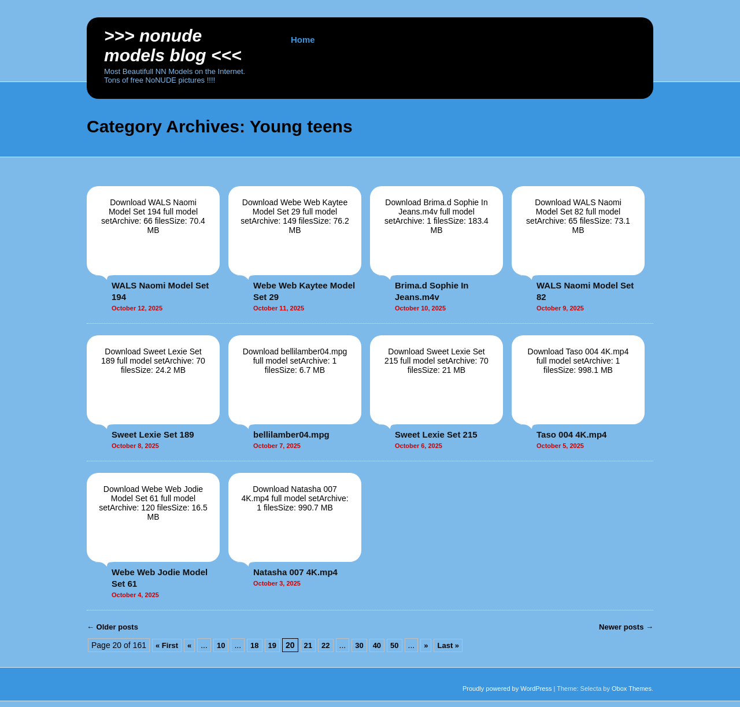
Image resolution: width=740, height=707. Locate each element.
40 (377, 645)
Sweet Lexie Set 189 (153, 434)
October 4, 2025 (135, 594)
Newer (626, 627)
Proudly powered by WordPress (507, 688)
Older (112, 627)
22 (325, 645)
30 (359, 645)
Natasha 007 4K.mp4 (295, 572)
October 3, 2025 (277, 583)
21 (308, 645)
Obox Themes (632, 688)
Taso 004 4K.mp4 (571, 434)
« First (167, 645)
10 (221, 645)
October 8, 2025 (135, 445)
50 (394, 645)
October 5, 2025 (560, 445)
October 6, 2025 (418, 445)
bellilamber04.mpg (291, 434)
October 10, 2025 (420, 308)
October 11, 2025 (278, 308)
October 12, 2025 (137, 308)
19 (272, 645)
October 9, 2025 (560, 308)
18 (254, 645)
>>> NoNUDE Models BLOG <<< (173, 45)
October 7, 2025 (277, 445)
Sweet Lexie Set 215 (436, 434)
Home (303, 40)
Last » (448, 645)
